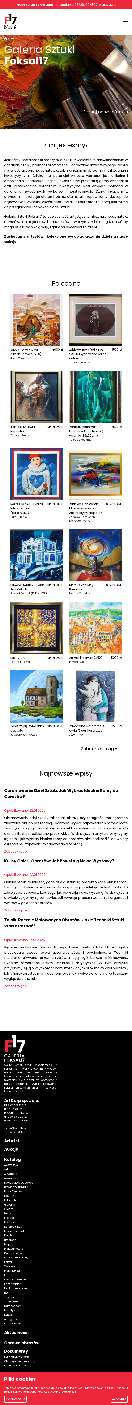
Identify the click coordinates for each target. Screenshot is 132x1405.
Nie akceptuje (15, 1399)
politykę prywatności (17, 1391)
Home (11, 38)
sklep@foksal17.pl (15, 1128)
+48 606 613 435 (14, 1132)
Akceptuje (119, 1399)
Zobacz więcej (15, 851)
